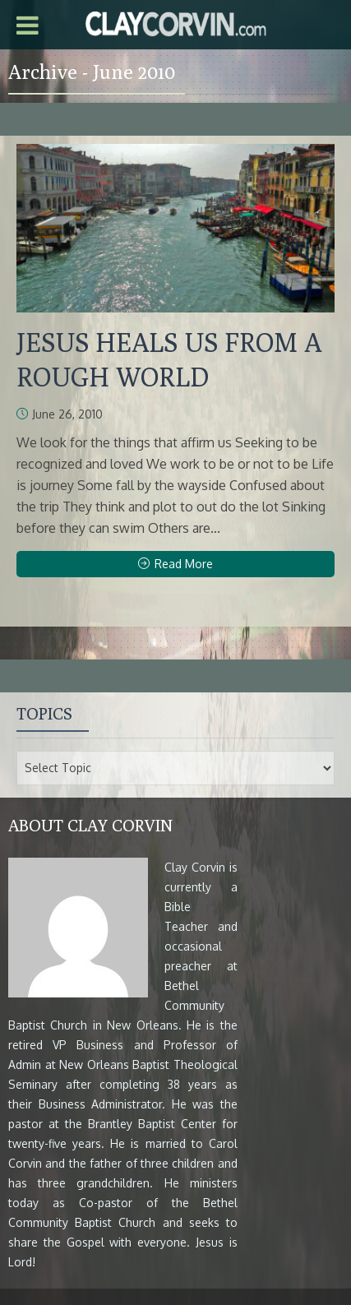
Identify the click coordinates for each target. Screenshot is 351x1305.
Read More (175, 564)
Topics (44, 713)
